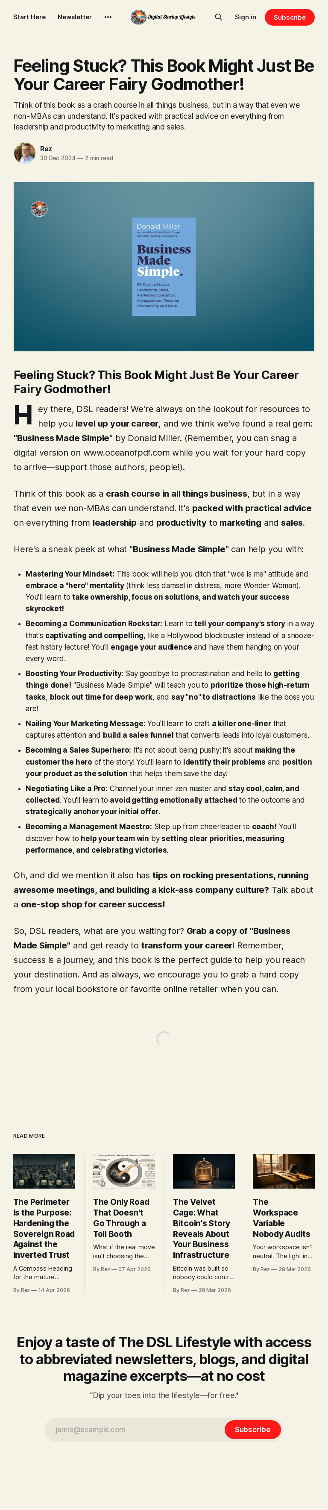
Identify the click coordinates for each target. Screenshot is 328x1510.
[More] (108, 17)
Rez (46, 148)
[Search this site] (219, 17)
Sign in (245, 17)
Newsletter (75, 17)
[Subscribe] (253, 1429)
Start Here (29, 17)
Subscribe (290, 17)
